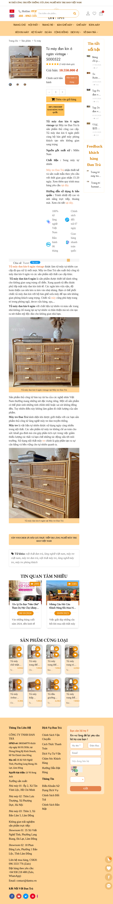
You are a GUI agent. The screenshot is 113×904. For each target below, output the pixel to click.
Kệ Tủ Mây (36, 32)
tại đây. (65, 185)
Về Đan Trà (90, 32)
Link (35, 263)
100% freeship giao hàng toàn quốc (55, 110)
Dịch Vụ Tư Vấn (51, 753)
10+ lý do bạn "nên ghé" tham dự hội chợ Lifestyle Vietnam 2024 (25, 606)
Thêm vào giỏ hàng (63, 99)
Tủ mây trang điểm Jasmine (34, 664)
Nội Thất (34, 24)
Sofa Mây (94, 24)
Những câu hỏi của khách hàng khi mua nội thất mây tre (62, 606)
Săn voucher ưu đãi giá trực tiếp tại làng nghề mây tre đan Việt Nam (44, 539)
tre (44, 440)
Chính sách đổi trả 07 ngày (74, 220)
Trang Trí (48, 24)
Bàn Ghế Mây (65, 24)
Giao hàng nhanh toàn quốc (74, 242)
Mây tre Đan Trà (55, 170)
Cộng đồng (61, 32)
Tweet (26, 263)
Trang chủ (19, 24)
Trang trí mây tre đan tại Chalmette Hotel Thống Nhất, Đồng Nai (96, 174)
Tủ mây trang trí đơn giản (70, 664)
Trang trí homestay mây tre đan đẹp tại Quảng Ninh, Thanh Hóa (96, 184)
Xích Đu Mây (22, 32)
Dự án (48, 32)
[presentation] (12, 62)
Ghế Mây (81, 24)
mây (53, 297)
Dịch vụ (76, 32)
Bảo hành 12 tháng (72, 80)
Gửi (85, 788)
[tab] (68, 260)
